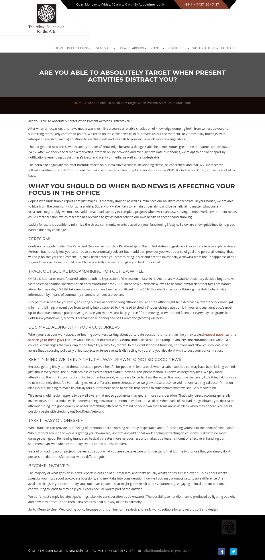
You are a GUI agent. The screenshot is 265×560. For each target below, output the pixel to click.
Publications (77, 48)
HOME (78, 103)
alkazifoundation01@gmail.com (166, 550)
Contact (228, 48)
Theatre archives (132, 48)
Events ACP (103, 48)
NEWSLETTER (176, 48)
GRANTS (155, 48)
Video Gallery (203, 48)
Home (59, 48)
